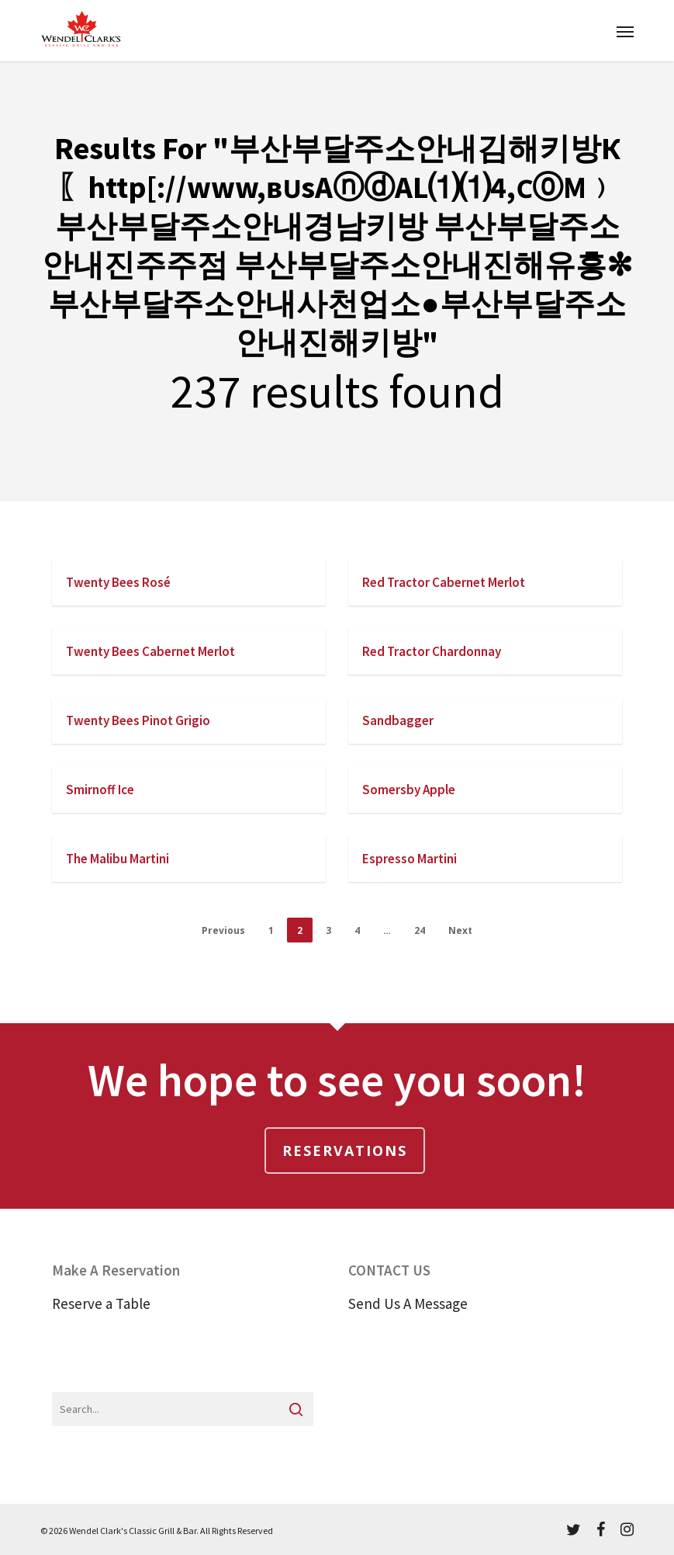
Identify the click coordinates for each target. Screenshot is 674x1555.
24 (419, 930)
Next (460, 930)
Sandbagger (398, 720)
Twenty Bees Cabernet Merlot (150, 651)
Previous (223, 930)
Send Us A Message (408, 1303)
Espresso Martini (409, 858)
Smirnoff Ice (100, 789)
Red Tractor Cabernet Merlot (443, 582)
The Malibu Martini (117, 858)
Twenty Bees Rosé (118, 582)
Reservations (344, 1150)
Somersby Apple (408, 789)
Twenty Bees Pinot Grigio (138, 720)
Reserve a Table (101, 1303)
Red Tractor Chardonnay (431, 651)
